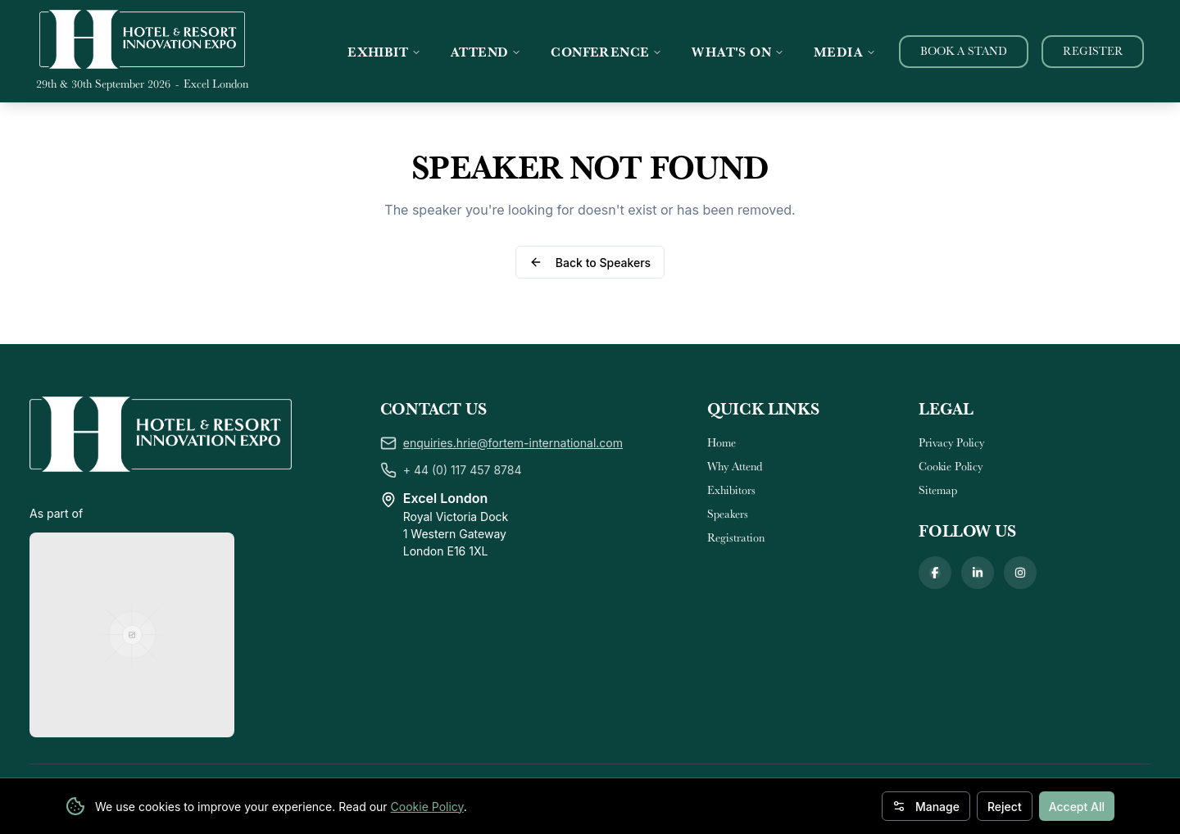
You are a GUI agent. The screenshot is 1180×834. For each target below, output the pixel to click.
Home (721, 442)
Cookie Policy (427, 807)
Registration (736, 537)
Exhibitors (731, 490)
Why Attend (734, 466)
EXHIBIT (384, 52)
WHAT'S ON (738, 52)
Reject (1004, 807)
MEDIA (845, 52)
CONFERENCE (606, 52)
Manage (926, 807)
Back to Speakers (590, 263)
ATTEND (486, 52)
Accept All (1077, 807)
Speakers (727, 513)
